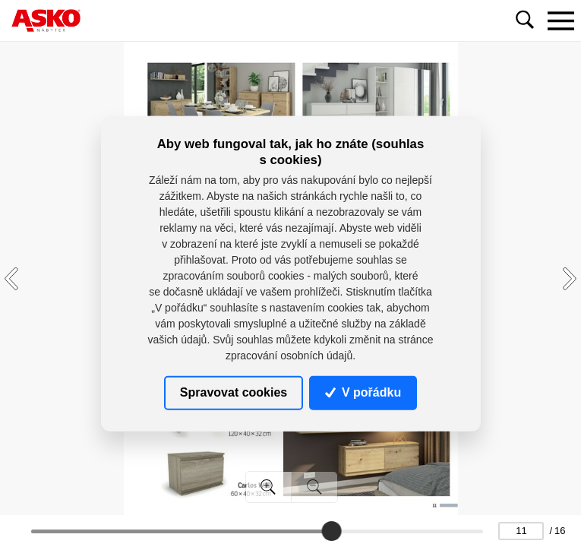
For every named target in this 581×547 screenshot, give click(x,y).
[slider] (331, 531)
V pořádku (363, 392)
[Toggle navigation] (560, 20)
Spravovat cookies (233, 392)
